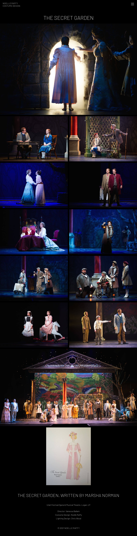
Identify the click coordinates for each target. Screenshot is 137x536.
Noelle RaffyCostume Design (11, 4)
